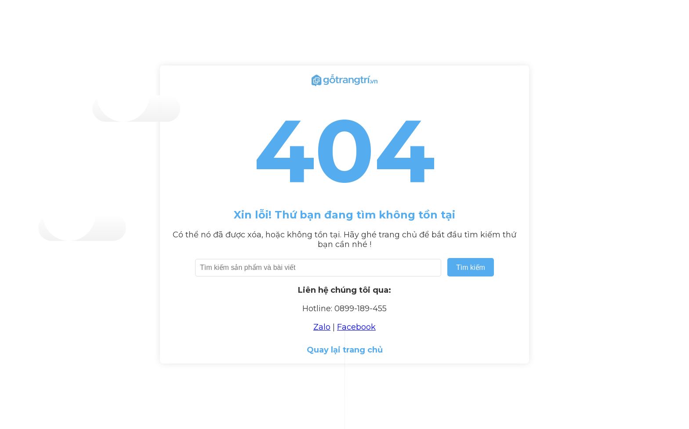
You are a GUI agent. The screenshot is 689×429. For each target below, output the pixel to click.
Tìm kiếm (470, 267)
